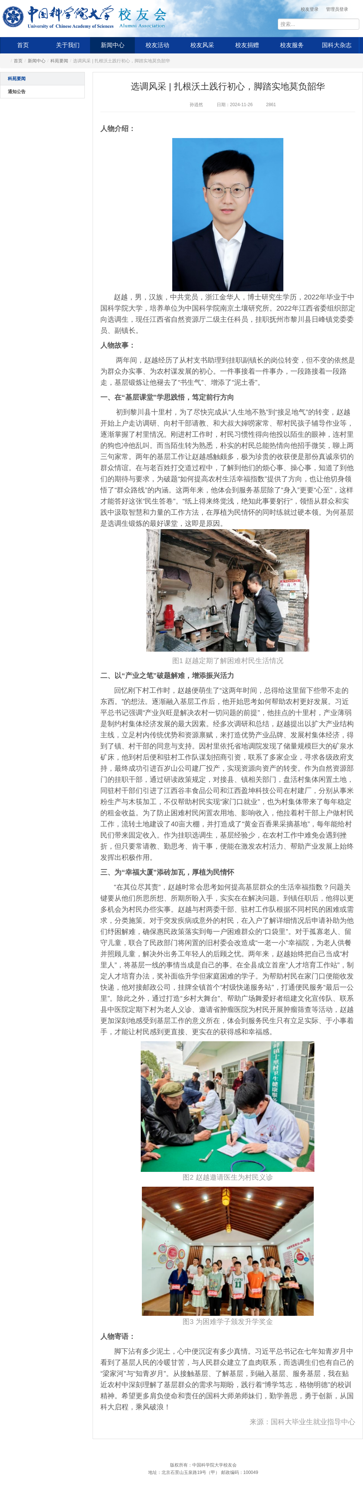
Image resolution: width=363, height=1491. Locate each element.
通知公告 (17, 91)
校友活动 (157, 45)
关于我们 (68, 45)
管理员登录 (337, 9)
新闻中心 (112, 45)
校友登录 (310, 9)
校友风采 (202, 45)
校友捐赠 (247, 45)
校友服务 (292, 45)
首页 (23, 45)
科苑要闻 (59, 60)
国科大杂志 (337, 45)
